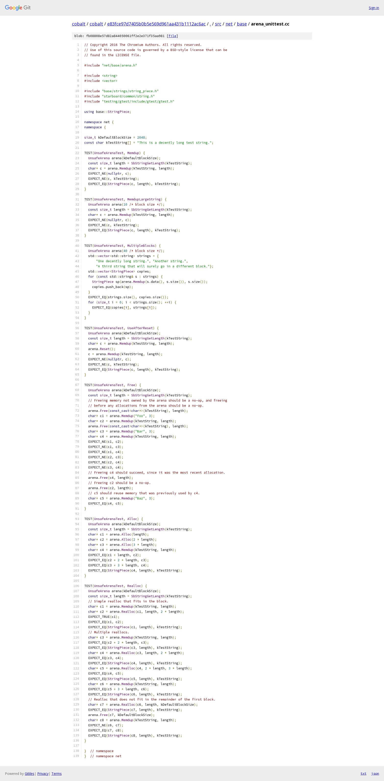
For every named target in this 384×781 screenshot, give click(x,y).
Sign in (374, 7)
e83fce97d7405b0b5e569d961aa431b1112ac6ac (156, 24)
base (242, 24)
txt (363, 773)
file (172, 36)
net (229, 24)
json (375, 773)
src (218, 24)
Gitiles (29, 773)
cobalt (78, 24)
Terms (56, 773)
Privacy (42, 773)
